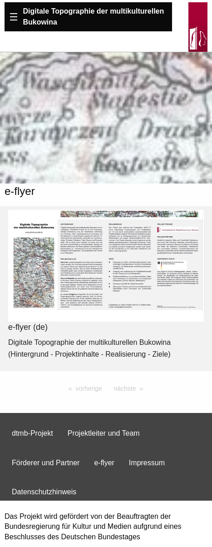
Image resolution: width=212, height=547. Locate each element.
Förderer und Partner (45, 463)
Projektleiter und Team (104, 433)
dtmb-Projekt (32, 433)
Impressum (147, 463)
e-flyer (104, 463)
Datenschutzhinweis (44, 492)
